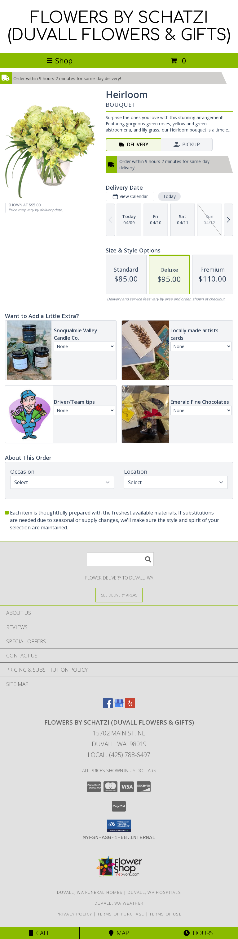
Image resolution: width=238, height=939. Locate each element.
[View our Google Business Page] (119, 706)
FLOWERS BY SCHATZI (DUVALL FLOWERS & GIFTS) (119, 26)
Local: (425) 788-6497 (119, 755)
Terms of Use (165, 914)
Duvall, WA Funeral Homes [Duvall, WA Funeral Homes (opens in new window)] (89, 892)
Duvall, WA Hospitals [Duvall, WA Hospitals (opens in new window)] (154, 892)
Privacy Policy (74, 914)
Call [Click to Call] (39, 933)
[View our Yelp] (130, 706)
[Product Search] (120, 559)
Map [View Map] (119, 933)
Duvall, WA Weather (119, 903)
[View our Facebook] (108, 706)
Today (169, 196)
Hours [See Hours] (198, 933)
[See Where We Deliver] (119, 595)
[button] (119, 826)
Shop (59, 60)
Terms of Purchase (120, 914)
